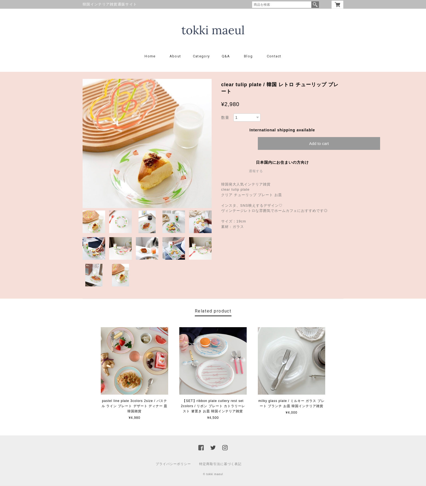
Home (150, 56)
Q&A (226, 56)
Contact (274, 56)
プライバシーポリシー (173, 464)
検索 (315, 4)
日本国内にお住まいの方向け (282, 162)
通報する (256, 171)
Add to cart (319, 143)
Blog (248, 56)
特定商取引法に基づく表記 (220, 464)
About (175, 56)
